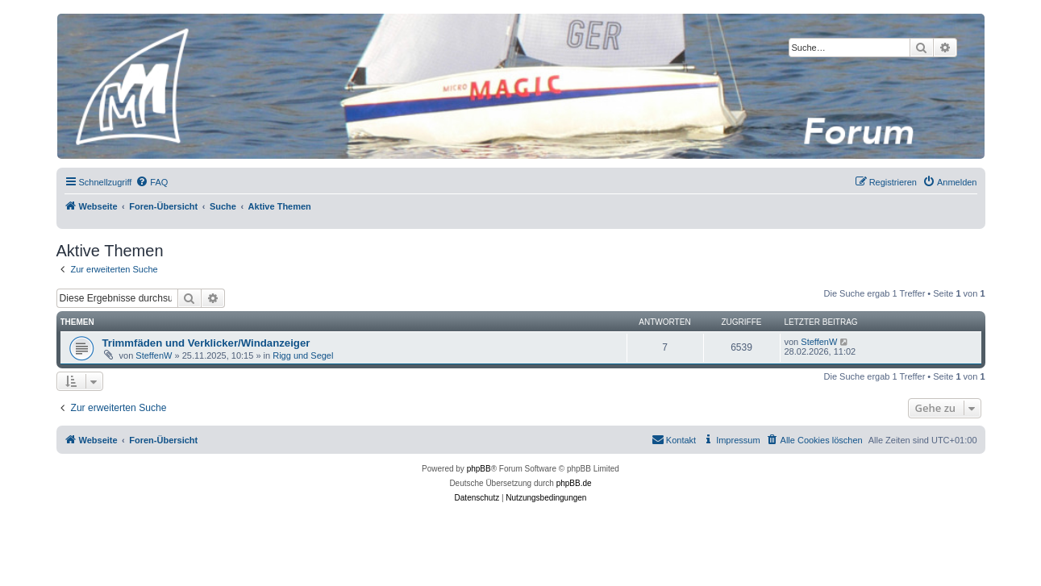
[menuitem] (151, 182)
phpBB (479, 468)
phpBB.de (574, 483)
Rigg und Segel (303, 355)
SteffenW (153, 355)
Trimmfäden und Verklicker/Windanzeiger (206, 343)
